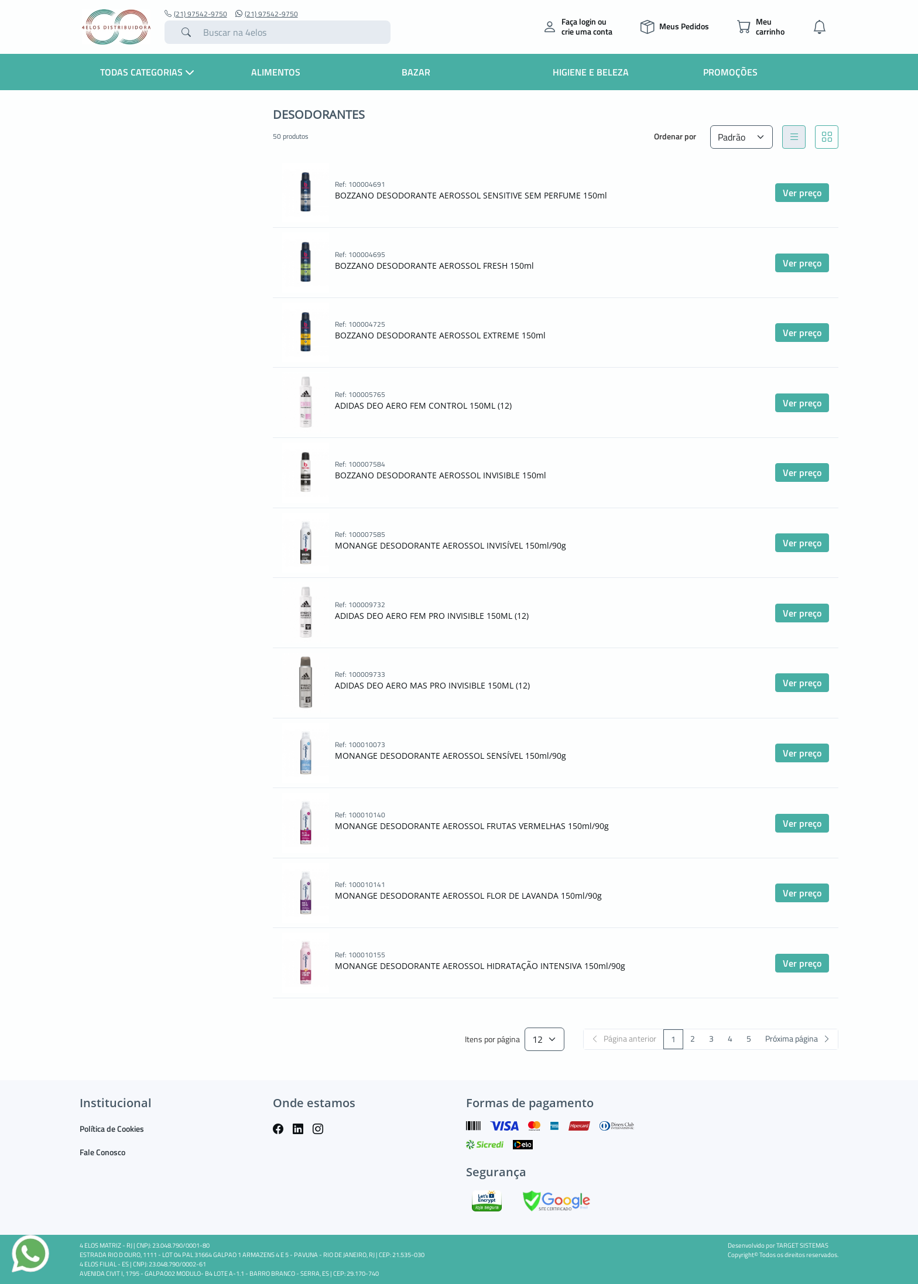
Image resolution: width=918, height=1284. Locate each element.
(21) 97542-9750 (196, 14)
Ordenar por (675, 136)
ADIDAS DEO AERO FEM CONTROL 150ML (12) (423, 405)
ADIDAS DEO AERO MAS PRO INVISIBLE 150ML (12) (432, 685)
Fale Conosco (102, 1152)
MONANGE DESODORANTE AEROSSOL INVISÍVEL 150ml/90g (450, 545)
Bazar (416, 72)
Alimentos (275, 72)
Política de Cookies (112, 1128)
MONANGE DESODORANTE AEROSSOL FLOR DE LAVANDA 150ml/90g (468, 895)
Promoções (730, 72)
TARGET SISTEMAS (802, 1245)
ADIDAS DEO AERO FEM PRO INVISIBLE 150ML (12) (432, 615)
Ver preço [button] (802, 193)
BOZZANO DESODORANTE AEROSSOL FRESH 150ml (434, 265)
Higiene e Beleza (591, 72)
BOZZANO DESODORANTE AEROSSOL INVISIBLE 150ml (440, 475)
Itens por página (492, 1040)
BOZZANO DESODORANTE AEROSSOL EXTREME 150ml (440, 335)
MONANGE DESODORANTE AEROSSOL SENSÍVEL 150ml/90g (450, 755)
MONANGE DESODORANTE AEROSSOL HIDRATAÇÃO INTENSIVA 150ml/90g (480, 965)
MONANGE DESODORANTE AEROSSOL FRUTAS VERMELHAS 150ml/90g (472, 825)
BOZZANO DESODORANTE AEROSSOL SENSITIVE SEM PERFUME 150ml (471, 195)
